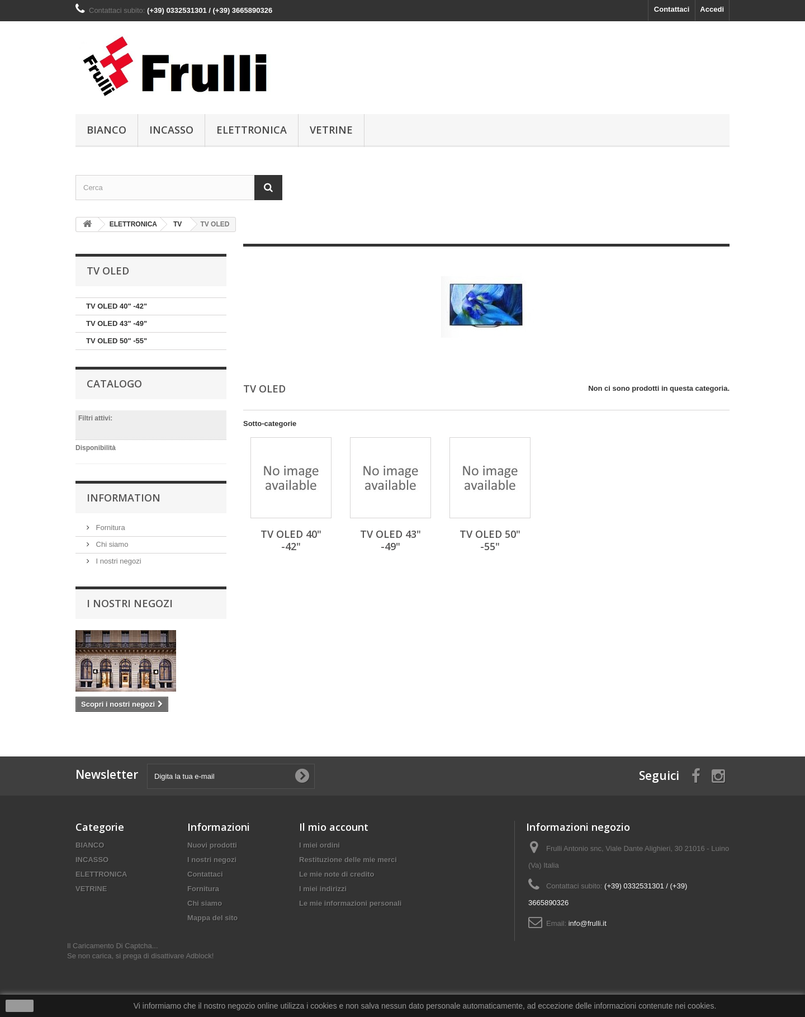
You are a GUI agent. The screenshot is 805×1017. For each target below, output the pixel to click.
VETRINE (331, 129)
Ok (20, 1005)
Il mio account (333, 827)
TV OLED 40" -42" (116, 306)
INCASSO (171, 129)
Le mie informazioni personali (350, 903)
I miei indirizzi (323, 888)
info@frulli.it (588, 923)
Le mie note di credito (336, 874)
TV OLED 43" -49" (116, 323)
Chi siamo (111, 544)
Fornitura (109, 527)
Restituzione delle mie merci (348, 859)
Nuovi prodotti (212, 845)
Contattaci (672, 9)
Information (123, 497)
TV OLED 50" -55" (116, 341)
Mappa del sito (212, 918)
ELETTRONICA (251, 129)
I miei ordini (319, 845)
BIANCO (106, 129)
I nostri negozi (117, 561)
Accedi (712, 9)
